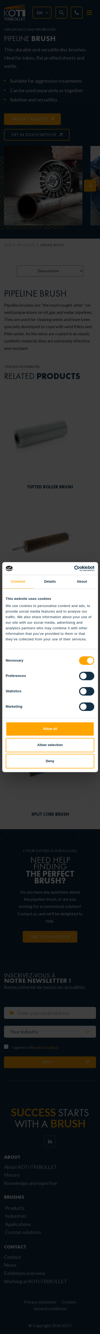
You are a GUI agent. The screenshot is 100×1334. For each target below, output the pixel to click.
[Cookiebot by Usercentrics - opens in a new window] (71, 568)
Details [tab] (50, 582)
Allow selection (50, 745)
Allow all (50, 729)
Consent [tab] (18, 582)
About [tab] (82, 582)
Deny (50, 761)
